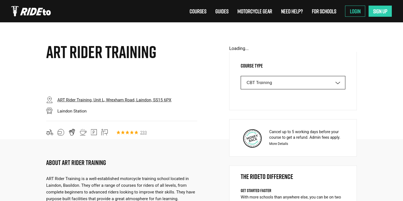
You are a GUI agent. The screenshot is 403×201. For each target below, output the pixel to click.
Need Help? (292, 11)
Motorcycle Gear (254, 11)
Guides (221, 11)
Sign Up (380, 11)
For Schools (324, 11)
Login (355, 11)
